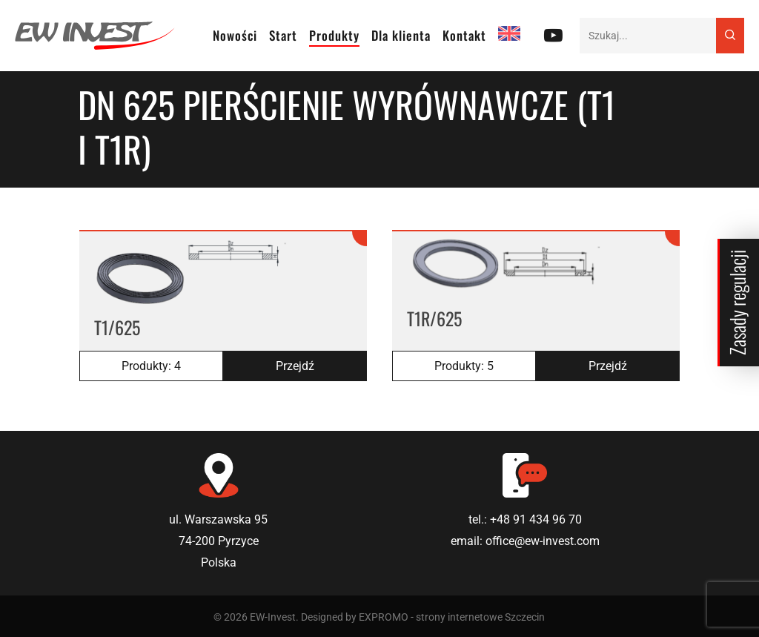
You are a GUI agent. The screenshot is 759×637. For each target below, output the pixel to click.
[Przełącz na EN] (509, 35)
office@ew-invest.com (542, 541)
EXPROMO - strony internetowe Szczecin (452, 617)
